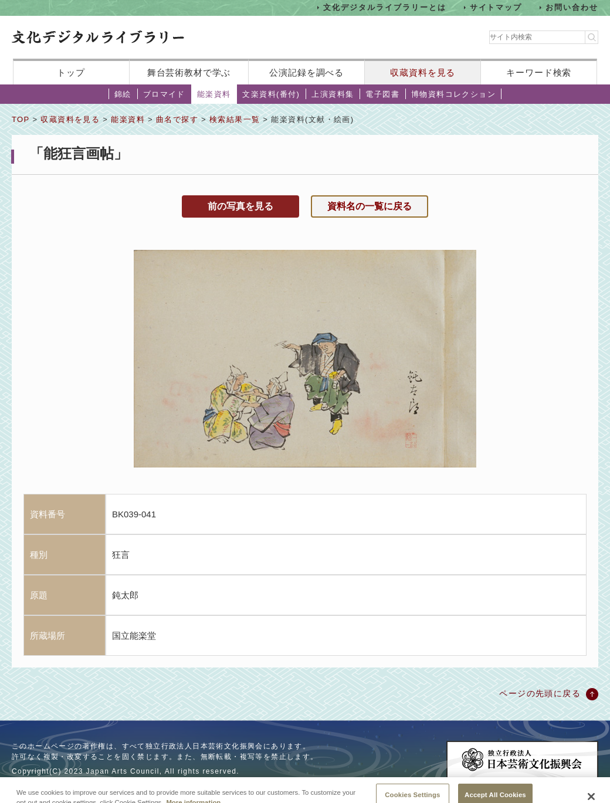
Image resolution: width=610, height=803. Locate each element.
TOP (20, 119)
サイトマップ (496, 7)
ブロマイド (164, 94)
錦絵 (122, 94)
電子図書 (382, 94)
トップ (71, 72)
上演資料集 (332, 94)
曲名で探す (177, 119)
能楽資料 (214, 94)
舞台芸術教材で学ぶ (189, 72)
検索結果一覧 (234, 119)
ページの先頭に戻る (540, 693)
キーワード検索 (538, 72)
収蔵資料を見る (422, 72)
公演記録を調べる (306, 72)
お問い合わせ (571, 7)
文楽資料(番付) (271, 94)
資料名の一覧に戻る (369, 206)
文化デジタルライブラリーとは (384, 7)
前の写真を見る (240, 206)
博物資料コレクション (453, 94)
